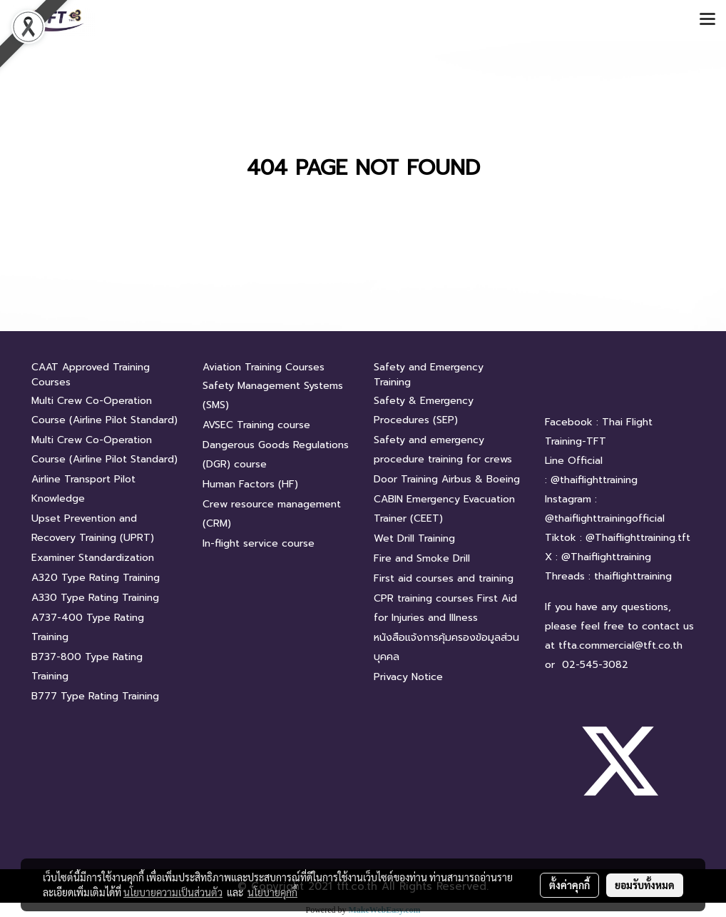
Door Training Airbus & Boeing (447, 479)
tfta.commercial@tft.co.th (620, 645)
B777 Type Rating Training (95, 696)
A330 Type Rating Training (95, 597)
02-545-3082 (595, 664)
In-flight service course (259, 543)
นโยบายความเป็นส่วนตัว (173, 892)
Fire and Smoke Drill (422, 558)
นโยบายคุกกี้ (272, 892)
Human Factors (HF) (250, 484)
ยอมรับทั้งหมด (645, 884)
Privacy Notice (408, 676)
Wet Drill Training (414, 538)
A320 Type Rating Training (95, 577)
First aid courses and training (443, 578)
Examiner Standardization (92, 557)
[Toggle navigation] (707, 20)
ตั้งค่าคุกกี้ (569, 884)
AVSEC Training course (256, 424)
